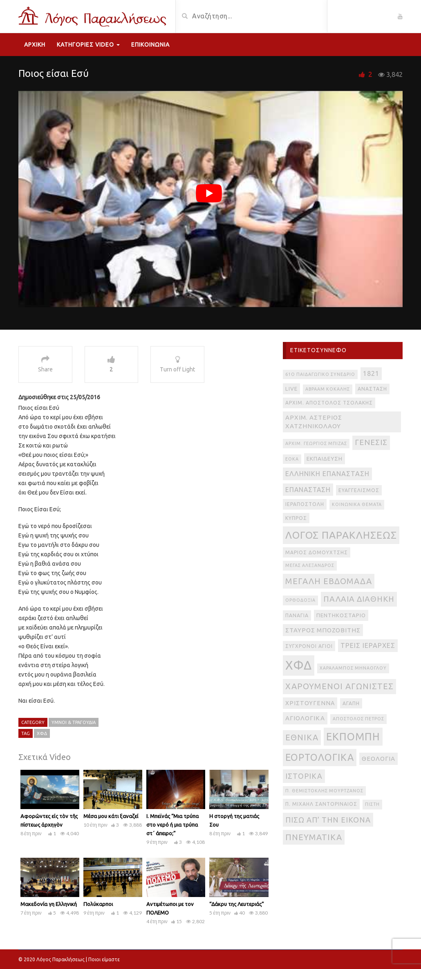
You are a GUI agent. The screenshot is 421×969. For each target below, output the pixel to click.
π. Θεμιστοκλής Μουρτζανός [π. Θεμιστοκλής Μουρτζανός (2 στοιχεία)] (324, 790)
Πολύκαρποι (98, 904)
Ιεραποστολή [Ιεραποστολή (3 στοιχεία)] (304, 504)
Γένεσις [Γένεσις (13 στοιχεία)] (371, 442)
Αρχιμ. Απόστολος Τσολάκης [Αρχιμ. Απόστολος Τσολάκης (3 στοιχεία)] (329, 402)
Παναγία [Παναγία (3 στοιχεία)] (297, 615)
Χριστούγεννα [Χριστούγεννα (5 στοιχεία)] (310, 703)
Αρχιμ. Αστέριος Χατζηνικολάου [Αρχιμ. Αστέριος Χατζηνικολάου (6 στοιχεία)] (313, 422)
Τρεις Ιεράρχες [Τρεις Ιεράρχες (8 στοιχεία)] (367, 645)
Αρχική (34, 44)
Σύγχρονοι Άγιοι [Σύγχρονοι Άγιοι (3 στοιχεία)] (309, 646)
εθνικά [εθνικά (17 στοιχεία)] (301, 737)
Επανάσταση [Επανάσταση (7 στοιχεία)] (308, 489)
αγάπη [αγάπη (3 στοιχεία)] (351, 703)
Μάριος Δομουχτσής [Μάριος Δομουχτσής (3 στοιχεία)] (316, 552)
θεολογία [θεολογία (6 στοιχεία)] (378, 758)
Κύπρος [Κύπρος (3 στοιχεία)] (296, 518)
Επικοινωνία (150, 44)
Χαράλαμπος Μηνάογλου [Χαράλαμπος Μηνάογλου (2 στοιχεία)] (353, 667)
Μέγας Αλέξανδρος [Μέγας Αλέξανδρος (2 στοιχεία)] (309, 565)
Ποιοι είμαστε (104, 959)
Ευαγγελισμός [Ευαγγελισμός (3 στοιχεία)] (358, 490)
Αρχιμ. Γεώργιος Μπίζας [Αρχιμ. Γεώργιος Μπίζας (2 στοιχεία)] (316, 443)
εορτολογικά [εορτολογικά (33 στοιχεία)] (319, 757)
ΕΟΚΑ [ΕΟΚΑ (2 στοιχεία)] (292, 458)
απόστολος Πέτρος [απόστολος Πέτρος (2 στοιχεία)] (358, 718)
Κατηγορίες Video (88, 44)
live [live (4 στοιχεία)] (291, 389)
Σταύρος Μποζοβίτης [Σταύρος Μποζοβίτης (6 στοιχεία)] (323, 630)
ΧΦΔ (42, 733)
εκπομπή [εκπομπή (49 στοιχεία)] (353, 736)
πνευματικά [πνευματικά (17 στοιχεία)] (313, 837)
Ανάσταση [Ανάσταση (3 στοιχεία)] (372, 388)
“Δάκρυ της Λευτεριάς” (236, 904)
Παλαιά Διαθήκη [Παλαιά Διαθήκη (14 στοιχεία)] (358, 598)
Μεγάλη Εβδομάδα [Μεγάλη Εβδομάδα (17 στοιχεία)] (328, 581)
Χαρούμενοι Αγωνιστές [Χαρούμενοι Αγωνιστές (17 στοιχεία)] (339, 686)
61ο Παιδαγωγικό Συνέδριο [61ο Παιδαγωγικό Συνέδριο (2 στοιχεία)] (320, 374)
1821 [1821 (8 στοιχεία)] (371, 373)
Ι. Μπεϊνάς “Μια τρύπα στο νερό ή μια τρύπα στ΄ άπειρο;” (172, 824)
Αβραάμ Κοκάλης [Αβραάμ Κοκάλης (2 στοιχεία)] (327, 389)
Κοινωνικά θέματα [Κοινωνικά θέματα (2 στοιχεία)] (357, 504)
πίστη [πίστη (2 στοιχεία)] (372, 804)
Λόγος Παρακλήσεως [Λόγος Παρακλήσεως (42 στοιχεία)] (341, 535)
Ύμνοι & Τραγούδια (74, 722)
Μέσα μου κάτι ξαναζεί (110, 816)
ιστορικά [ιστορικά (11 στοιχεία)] (303, 776)
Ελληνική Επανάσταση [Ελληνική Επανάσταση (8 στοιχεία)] (327, 473)
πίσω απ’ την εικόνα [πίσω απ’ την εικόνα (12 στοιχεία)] (328, 820)
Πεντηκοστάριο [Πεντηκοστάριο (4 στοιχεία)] (341, 615)
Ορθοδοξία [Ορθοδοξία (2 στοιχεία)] (300, 600)
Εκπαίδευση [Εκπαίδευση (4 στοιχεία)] (325, 459)
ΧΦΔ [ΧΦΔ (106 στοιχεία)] (298, 665)
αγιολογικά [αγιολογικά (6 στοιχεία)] (305, 718)
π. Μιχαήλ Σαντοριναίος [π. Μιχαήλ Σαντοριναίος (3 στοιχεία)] (321, 804)
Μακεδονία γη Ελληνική (48, 904)
